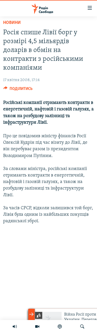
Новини (12, 22)
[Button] (18, 90)
